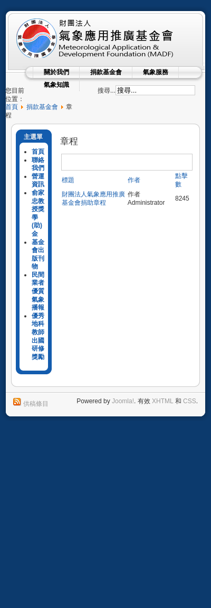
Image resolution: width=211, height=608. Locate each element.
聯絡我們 (38, 164)
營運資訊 (38, 180)
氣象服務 (155, 72)
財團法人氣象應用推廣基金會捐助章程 (93, 198)
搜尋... (107, 90)
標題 (68, 180)
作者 (134, 180)
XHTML (162, 401)
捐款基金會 (106, 72)
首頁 (11, 107)
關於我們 (56, 72)
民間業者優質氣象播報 (38, 291)
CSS (189, 401)
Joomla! (123, 401)
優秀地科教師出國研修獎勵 (38, 336)
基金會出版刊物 (38, 254)
